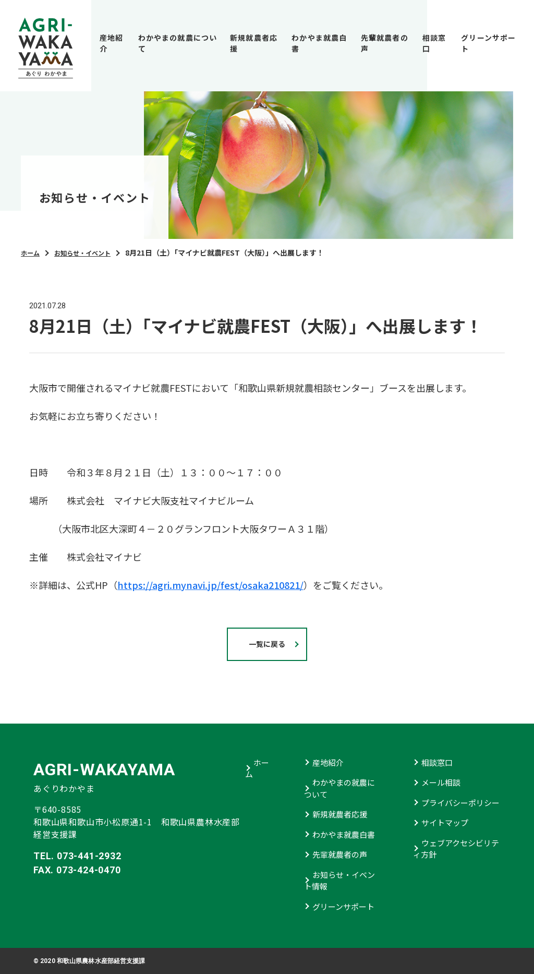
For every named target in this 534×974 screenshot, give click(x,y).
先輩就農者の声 (384, 43)
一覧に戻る (267, 644)
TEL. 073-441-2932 (77, 855)
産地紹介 (111, 43)
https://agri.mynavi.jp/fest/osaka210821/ (210, 585)
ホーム (32, 252)
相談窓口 (434, 43)
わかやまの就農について (177, 43)
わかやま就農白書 (319, 43)
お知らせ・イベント (90, 252)
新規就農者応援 (253, 43)
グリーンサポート (488, 43)
